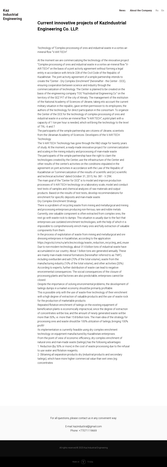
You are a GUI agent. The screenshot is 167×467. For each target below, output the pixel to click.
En (162, 10)
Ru (157, 10)
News (122, 10)
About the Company (141, 10)
